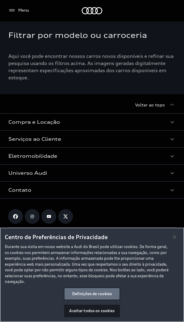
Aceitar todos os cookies (92, 310)
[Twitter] (65, 216)
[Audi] (92, 10)
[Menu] (18, 10)
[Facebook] (15, 216)
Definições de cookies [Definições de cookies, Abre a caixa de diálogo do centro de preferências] (92, 293)
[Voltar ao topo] (155, 105)
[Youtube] (49, 216)
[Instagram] (32, 216)
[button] (92, 122)
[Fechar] (174, 237)
